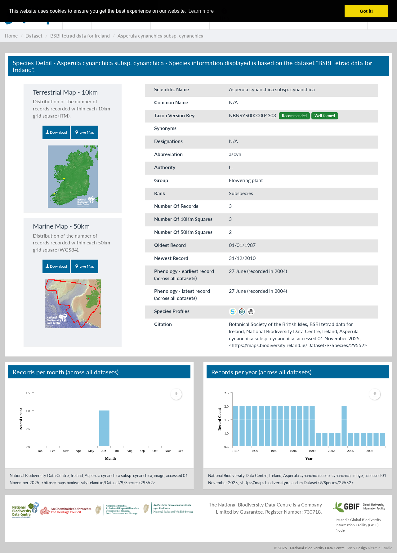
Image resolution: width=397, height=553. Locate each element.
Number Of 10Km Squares (183, 219)
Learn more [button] (201, 11)
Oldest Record (170, 245)
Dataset (33, 35)
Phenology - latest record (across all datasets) (182, 294)
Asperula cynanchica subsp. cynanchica (160, 35)
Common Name (171, 102)
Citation (163, 324)
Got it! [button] (366, 11)
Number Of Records (176, 206)
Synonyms (165, 128)
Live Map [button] (84, 132)
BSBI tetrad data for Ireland (80, 35)
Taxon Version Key (174, 115)
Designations (168, 141)
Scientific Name (171, 89)
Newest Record (171, 258)
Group (161, 180)
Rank (159, 193)
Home (11, 35)
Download (56, 132)
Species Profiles (172, 311)
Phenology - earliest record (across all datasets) (184, 274)
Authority (164, 167)
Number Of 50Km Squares (183, 232)
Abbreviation (168, 154)
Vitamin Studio (380, 548)
